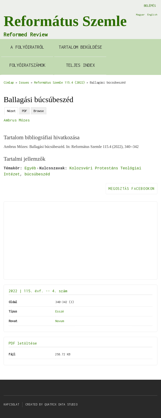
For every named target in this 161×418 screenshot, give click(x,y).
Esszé (59, 311)
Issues (24, 82)
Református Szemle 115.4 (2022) (59, 82)
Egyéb (30, 168)
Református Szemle (65, 21)
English (152, 14)
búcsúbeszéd (37, 174)
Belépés (150, 5)
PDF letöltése (23, 343)
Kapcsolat (11, 404)
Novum (59, 321)
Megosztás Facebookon (131, 188)
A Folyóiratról (27, 47)
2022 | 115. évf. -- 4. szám (38, 291)
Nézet (11, 111)
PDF (24, 111)
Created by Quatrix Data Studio (51, 404)
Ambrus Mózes (17, 120)
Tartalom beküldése (80, 47)
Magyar (140, 14)
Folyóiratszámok (27, 65)
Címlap (9, 82)
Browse (39, 111)
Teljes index (80, 65)
